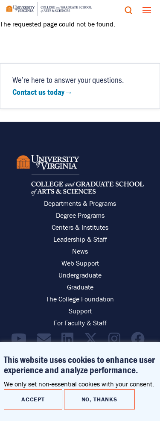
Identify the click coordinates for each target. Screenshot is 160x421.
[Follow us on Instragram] (116, 341)
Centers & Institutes (80, 227)
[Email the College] (46, 341)
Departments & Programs (80, 203)
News (80, 251)
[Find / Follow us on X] (93, 341)
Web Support (80, 263)
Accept (32, 399)
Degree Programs (80, 215)
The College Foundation (80, 299)
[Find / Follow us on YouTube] (21, 341)
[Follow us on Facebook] (140, 341)
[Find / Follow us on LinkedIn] (69, 341)
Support (80, 311)
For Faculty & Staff (80, 323)
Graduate (80, 287)
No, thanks (99, 399)
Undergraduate (80, 275)
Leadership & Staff (80, 239)
